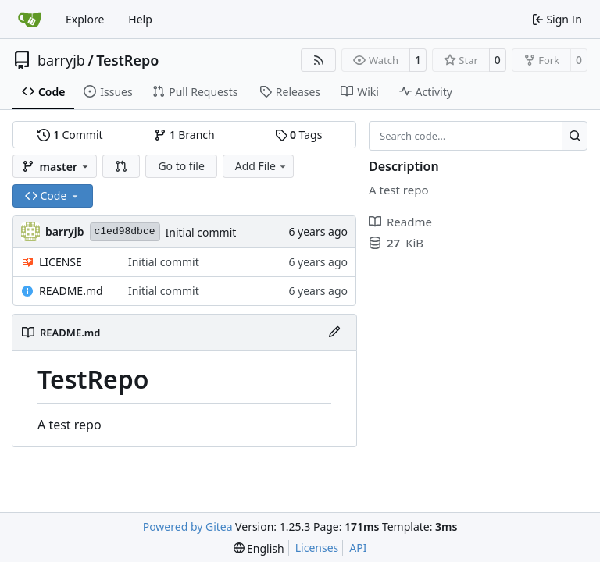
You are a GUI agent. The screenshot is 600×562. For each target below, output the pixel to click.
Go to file (181, 165)
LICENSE (60, 261)
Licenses (317, 547)
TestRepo (127, 60)
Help (140, 19)
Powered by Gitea (188, 526)
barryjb (61, 60)
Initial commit (201, 232)
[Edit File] (334, 332)
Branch (184, 134)
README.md (71, 290)
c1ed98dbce (125, 231)
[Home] (30, 19)
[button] (121, 166)
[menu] (259, 548)
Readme (400, 221)
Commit (70, 134)
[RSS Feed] (319, 60)
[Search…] (575, 136)
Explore (85, 19)
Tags (299, 134)
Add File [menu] (261, 165)
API (357, 547)
